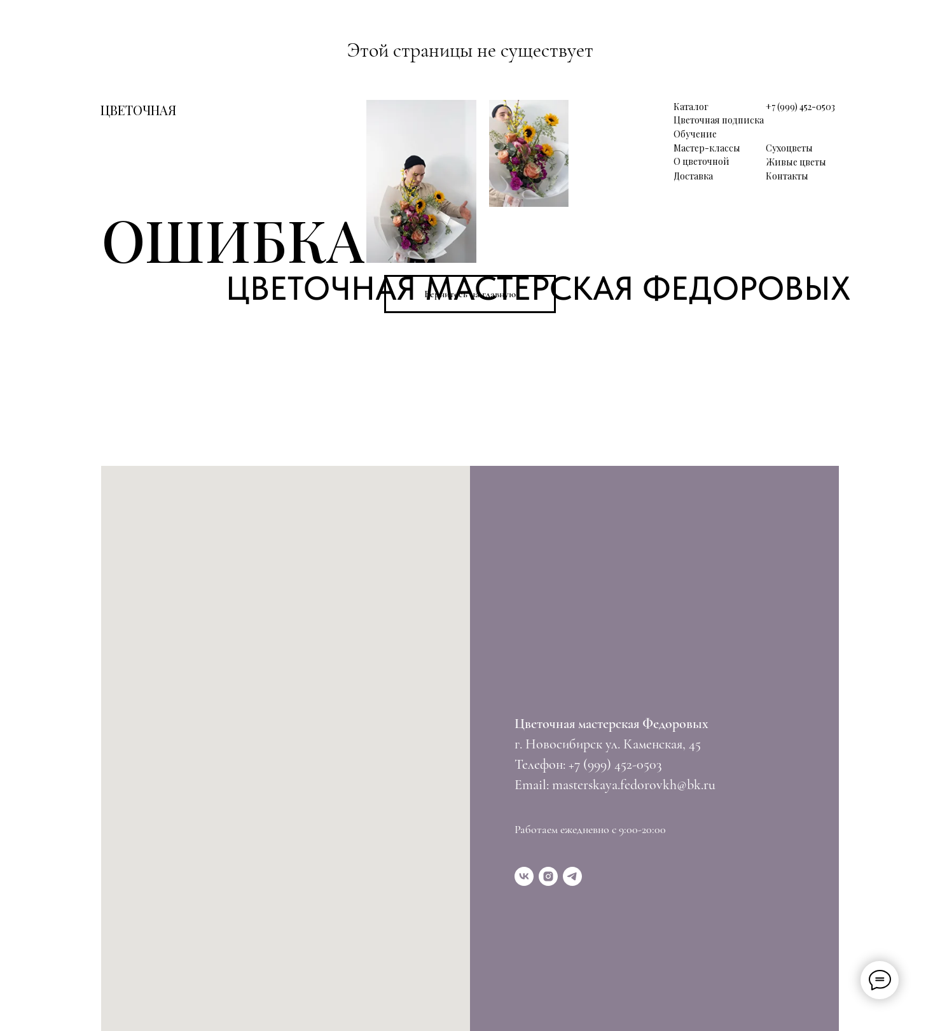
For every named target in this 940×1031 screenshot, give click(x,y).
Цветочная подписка (719, 120)
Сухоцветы (789, 148)
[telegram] (572, 876)
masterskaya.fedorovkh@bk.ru (633, 784)
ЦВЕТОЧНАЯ (138, 109)
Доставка (693, 176)
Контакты (787, 176)
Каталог (691, 107)
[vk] (524, 876)
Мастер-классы (707, 148)
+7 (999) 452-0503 (800, 107)
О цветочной (701, 161)
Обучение (695, 134)
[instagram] (548, 876)
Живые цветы (796, 162)
